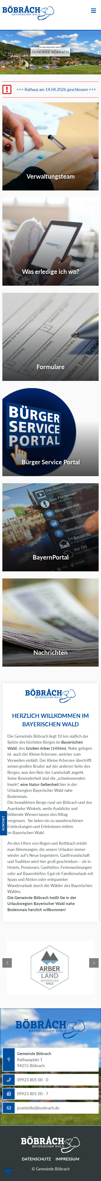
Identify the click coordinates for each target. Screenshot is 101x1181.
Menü (93, 11)
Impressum (67, 1158)
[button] (8, 1172)
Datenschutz (36, 1158)
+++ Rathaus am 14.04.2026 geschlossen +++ (56, 89)
